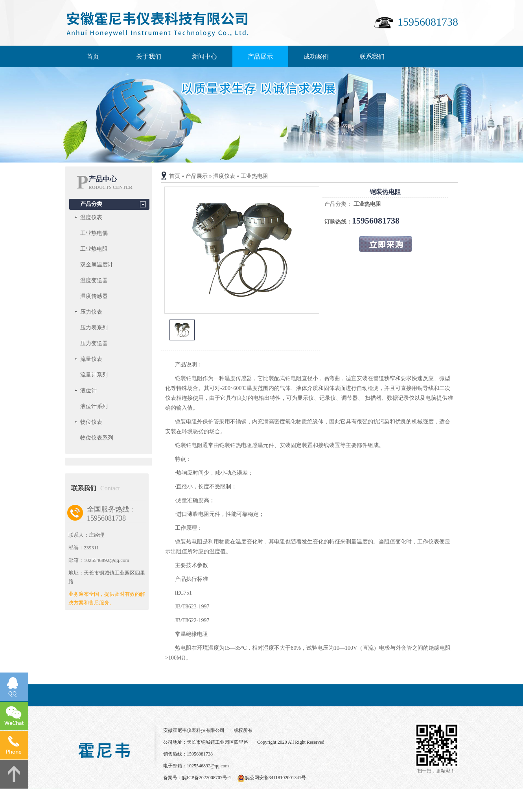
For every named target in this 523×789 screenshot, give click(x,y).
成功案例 (316, 56)
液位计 (88, 391)
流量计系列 (94, 375)
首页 (93, 56)
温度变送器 (94, 280)
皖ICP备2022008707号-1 (206, 777)
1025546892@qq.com (208, 766)
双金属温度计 (96, 265)
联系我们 (372, 56)
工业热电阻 (94, 249)
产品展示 (260, 56)
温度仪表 (91, 217)
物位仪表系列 (96, 438)
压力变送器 (94, 343)
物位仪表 (91, 422)
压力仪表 (91, 312)
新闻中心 (204, 56)
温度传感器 (94, 296)
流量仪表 (91, 359)
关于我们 (148, 56)
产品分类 (91, 204)
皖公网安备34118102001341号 (275, 777)
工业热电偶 (94, 233)
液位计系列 (94, 406)
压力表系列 (94, 328)
